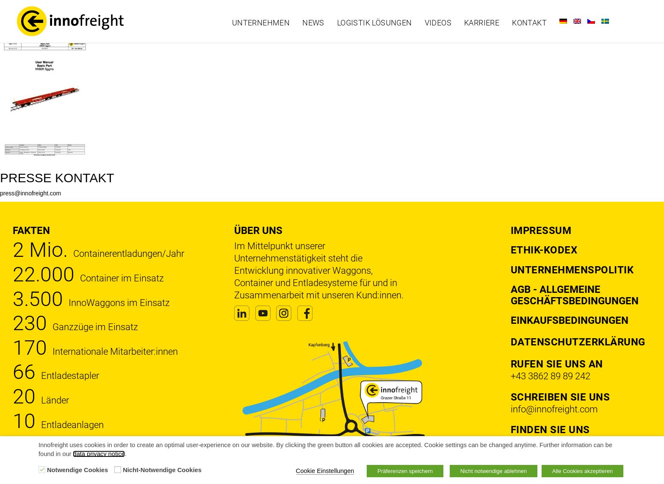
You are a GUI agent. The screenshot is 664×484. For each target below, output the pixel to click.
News (313, 23)
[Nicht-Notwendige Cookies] (117, 469)
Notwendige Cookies (77, 470)
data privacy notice (99, 454)
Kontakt (529, 23)
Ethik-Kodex (544, 250)
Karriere (481, 23)
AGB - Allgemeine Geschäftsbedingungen (575, 295)
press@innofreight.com (30, 193)
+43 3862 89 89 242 (550, 376)
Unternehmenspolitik (572, 270)
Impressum (541, 230)
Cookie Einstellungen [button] (325, 470)
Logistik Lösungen (374, 23)
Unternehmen (261, 23)
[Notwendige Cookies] (42, 469)
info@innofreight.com (554, 409)
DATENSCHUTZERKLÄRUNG (578, 342)
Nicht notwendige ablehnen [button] (493, 471)
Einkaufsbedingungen (569, 320)
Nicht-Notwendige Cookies (162, 470)
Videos (438, 23)
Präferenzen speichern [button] (405, 471)
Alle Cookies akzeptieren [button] (582, 471)
